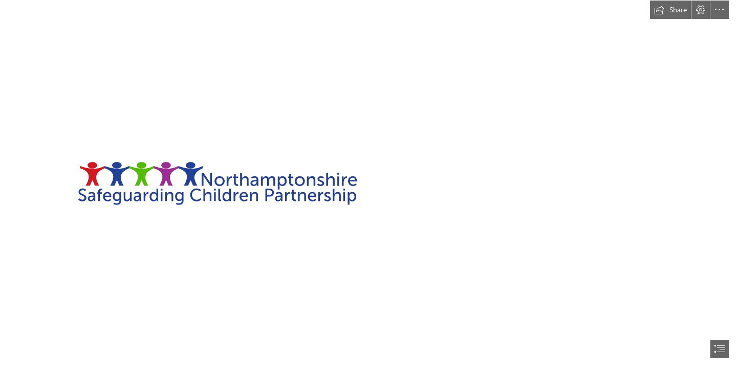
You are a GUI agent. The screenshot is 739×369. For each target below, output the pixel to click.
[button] (670, 10)
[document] (369, 184)
